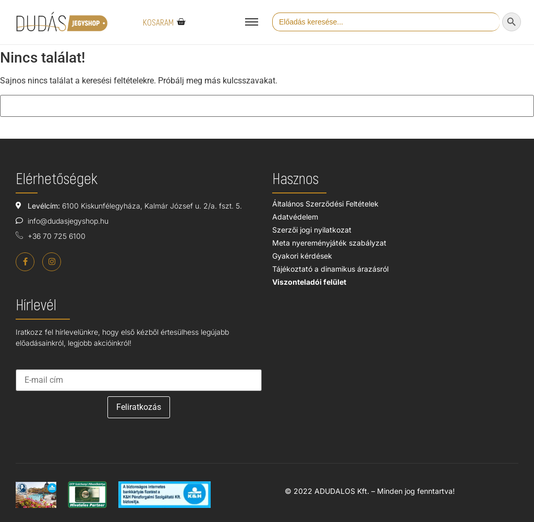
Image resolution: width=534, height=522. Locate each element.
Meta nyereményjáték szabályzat (329, 242)
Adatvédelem (295, 216)
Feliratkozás (138, 407)
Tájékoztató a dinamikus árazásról (330, 268)
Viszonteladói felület (309, 281)
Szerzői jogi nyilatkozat (311, 229)
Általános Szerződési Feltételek (325, 203)
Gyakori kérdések (302, 255)
